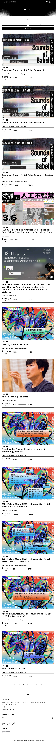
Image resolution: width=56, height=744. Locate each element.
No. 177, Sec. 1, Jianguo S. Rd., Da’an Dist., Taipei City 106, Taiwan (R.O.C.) (24, 702)
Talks (3, 67)
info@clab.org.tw (7, 707)
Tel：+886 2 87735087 (9, 704)
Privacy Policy (28, 737)
